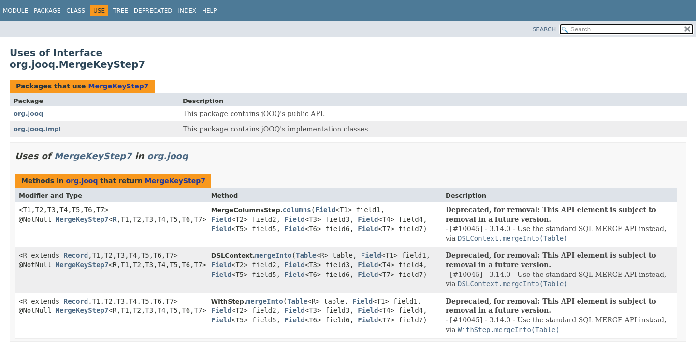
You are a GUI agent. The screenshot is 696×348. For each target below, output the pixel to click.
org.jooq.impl (37, 128)
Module (15, 10)
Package (47, 10)
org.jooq (28, 113)
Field (325, 210)
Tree (120, 10)
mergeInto (273, 255)
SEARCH (544, 29)
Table (306, 255)
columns (297, 210)
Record (76, 255)
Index (187, 10)
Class (75, 10)
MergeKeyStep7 (118, 86)
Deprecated (153, 10)
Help (209, 10)
